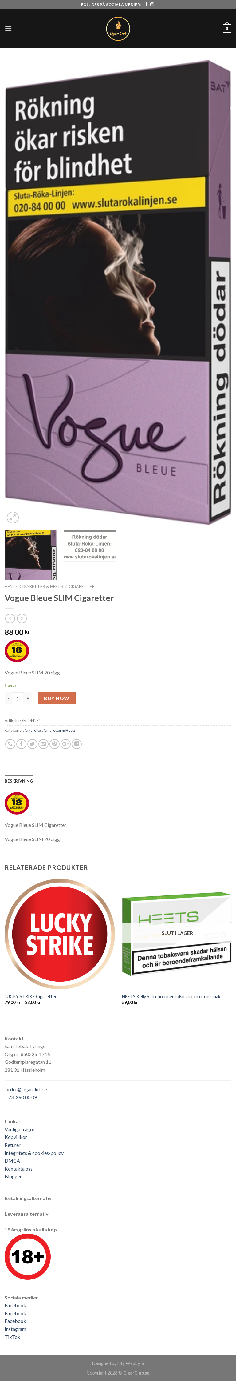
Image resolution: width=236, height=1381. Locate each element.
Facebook (15, 1305)
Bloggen (13, 1176)
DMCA (12, 1160)
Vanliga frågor (20, 1129)
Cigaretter (82, 586)
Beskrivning (19, 781)
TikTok (12, 1337)
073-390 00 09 (21, 1097)
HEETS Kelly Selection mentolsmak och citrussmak (171, 996)
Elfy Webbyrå (130, 1363)
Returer (13, 1145)
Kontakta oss (19, 1168)
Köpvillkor (16, 1137)
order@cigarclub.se (26, 1089)
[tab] (19, 781)
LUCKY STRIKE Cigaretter (31, 996)
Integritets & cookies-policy (34, 1153)
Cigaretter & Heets (41, 586)
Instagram (15, 1329)
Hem (9, 586)
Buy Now (56, 698)
